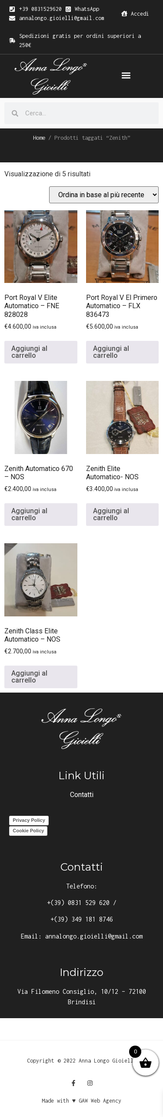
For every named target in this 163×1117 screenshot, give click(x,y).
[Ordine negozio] (104, 194)
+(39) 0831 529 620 (78, 902)
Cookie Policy (28, 830)
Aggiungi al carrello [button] (29, 352)
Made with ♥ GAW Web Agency (81, 1100)
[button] (126, 75)
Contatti (81, 795)
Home (39, 137)
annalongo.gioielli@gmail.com (94, 936)
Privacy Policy (29, 820)
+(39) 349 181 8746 (81, 919)
